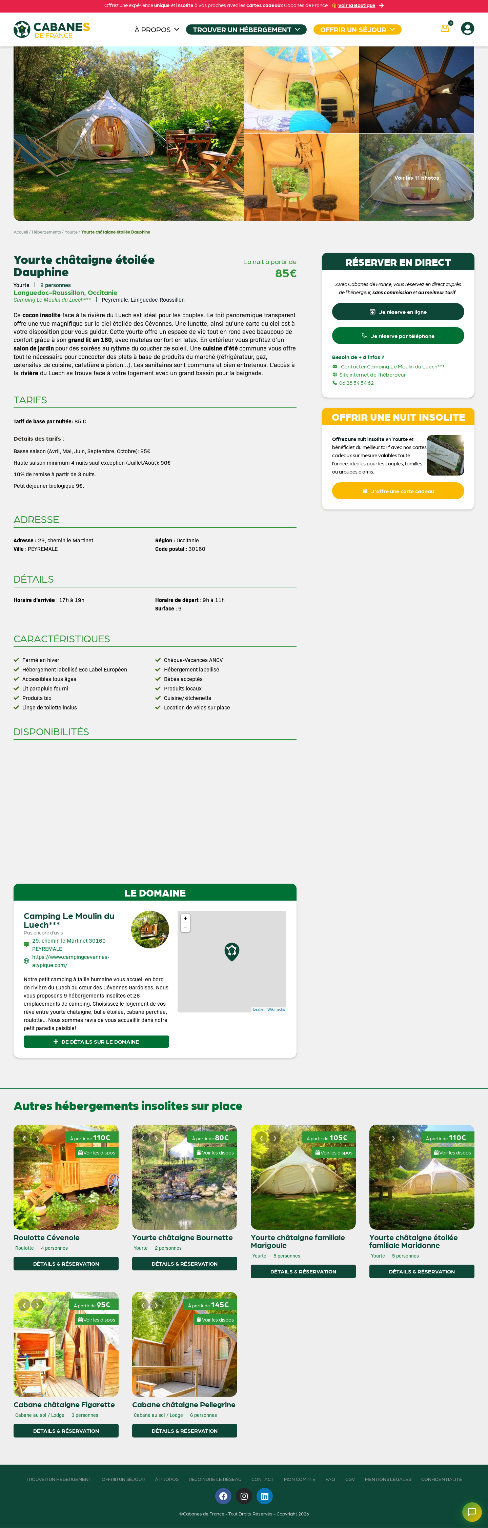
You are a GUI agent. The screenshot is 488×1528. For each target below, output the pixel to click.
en (388, 441)
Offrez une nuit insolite (358, 441)
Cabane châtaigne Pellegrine (184, 1404)
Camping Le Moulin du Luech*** (69, 919)
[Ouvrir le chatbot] (469, 1509)
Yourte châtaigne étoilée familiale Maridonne (413, 1241)
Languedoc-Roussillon (49, 292)
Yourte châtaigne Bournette (182, 1237)
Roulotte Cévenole (47, 1237)
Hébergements (46, 231)
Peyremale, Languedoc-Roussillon (143, 299)
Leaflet (258, 1009)
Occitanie (103, 292)
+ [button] (185, 918)
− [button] (185, 927)
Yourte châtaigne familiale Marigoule (298, 1241)
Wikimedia (276, 1009)
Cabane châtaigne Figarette (64, 1404)
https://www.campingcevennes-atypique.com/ (70, 960)
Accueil (21, 231)
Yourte (71, 231)
